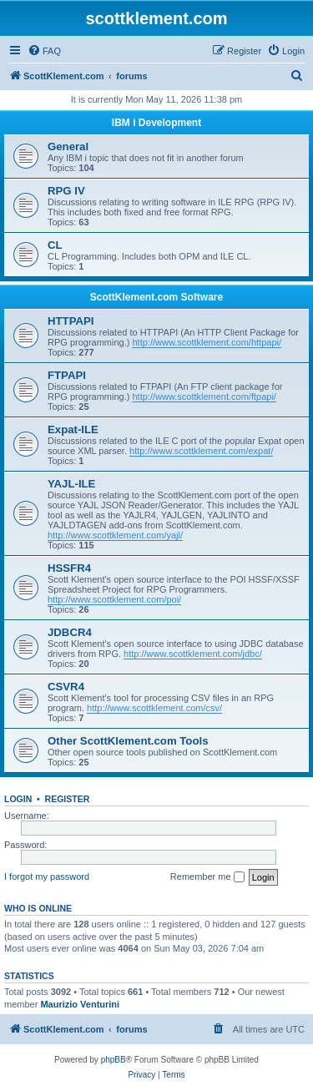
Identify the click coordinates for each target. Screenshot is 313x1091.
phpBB (113, 1059)
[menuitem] (44, 51)
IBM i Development (156, 123)
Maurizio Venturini (79, 1004)
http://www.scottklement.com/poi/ (114, 599)
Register (67, 799)
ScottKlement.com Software (156, 297)
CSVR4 (66, 686)
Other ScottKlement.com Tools (128, 741)
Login (18, 799)
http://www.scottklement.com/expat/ (201, 451)
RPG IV (66, 190)
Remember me (207, 877)
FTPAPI (67, 375)
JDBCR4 (70, 632)
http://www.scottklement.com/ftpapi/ (203, 396)
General (68, 146)
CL (55, 245)
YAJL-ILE (71, 483)
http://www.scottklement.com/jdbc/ (193, 654)
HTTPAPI (70, 321)
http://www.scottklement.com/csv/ (154, 708)
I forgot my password (46, 876)
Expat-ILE (73, 429)
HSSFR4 (69, 568)
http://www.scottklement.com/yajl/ (115, 535)
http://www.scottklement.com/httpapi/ (206, 342)
